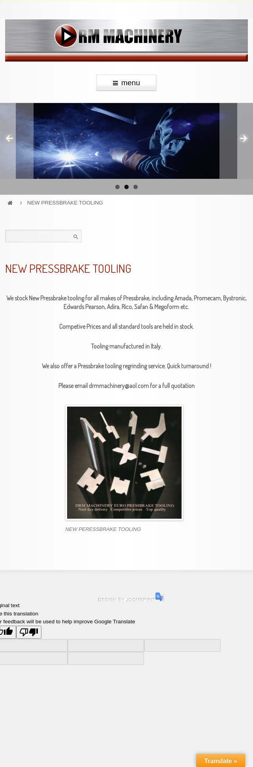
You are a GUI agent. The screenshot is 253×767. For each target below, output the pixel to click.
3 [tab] (135, 187)
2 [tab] (126, 187)
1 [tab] (117, 187)
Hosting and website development (126, 599)
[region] (126, 141)
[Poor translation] (28, 632)
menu (126, 83)
